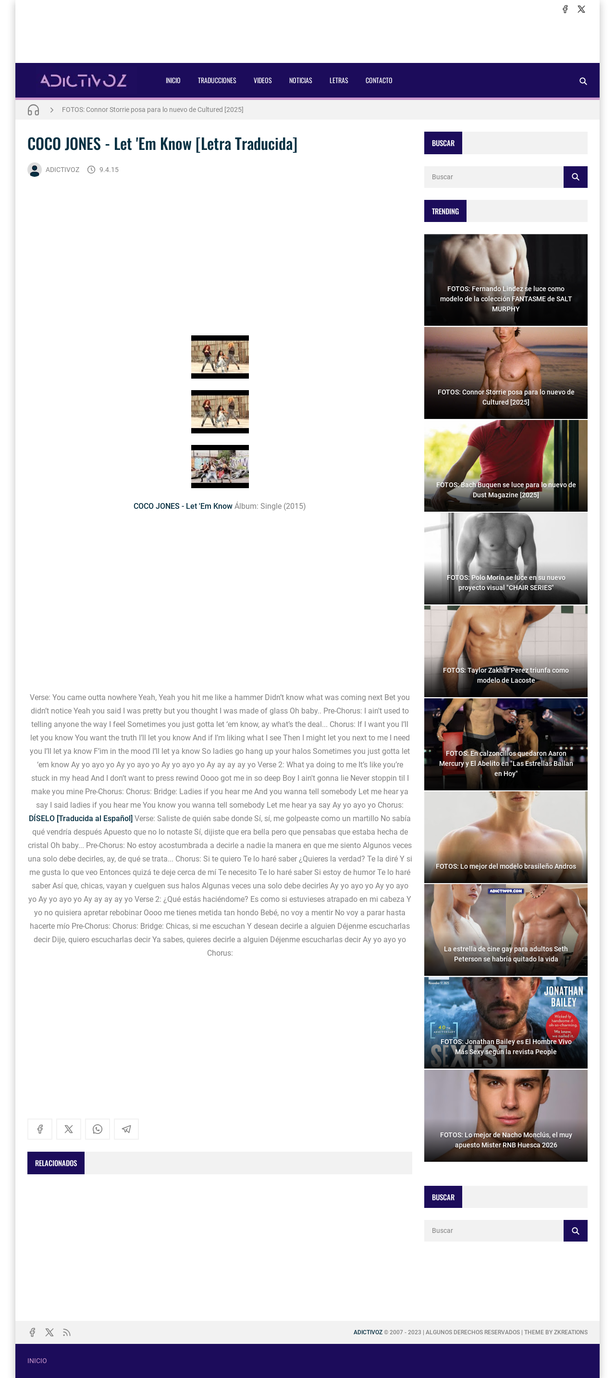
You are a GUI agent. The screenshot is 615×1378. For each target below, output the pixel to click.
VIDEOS (263, 80)
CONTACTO (379, 80)
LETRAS (339, 80)
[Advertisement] (307, 39)
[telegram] (126, 1129)
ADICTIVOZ (53, 169)
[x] (581, 9)
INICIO (173, 80)
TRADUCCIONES (217, 80)
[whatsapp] (97, 1129)
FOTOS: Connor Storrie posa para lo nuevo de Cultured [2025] (153, 109)
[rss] (67, 1332)
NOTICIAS (300, 80)
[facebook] (565, 9)
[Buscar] (583, 81)
